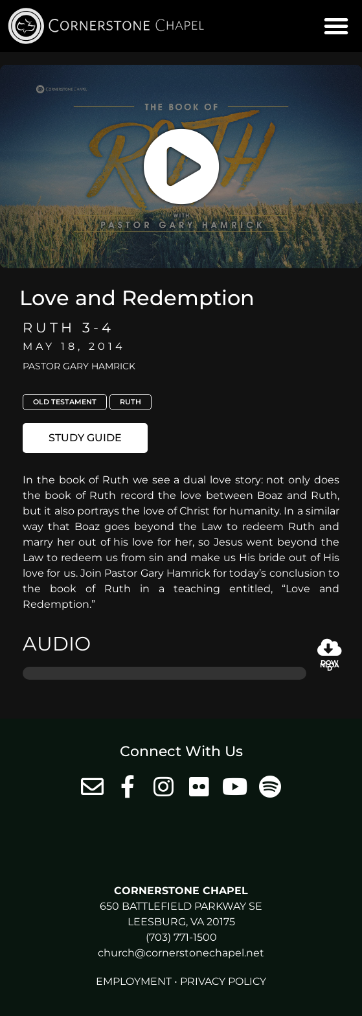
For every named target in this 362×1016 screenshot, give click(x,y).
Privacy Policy (223, 981)
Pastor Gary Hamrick (79, 366)
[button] (336, 25)
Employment (134, 981)
